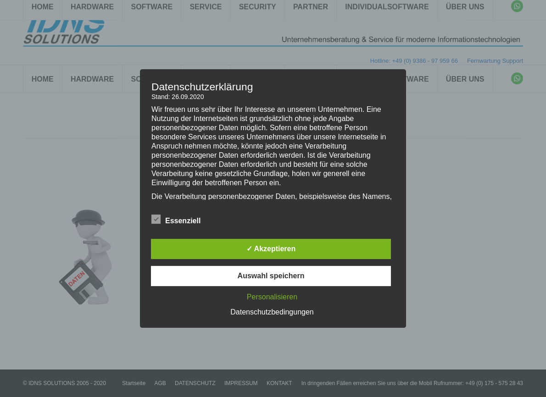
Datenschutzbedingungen (271, 312)
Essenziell (176, 219)
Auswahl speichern (271, 276)
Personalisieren (272, 297)
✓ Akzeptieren (271, 249)
